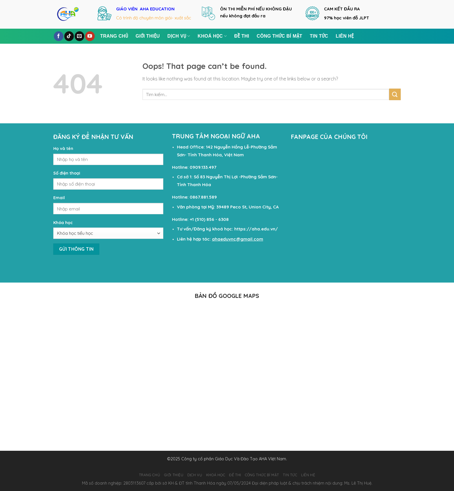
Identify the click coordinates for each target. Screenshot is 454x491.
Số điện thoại (66, 173)
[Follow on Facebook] (58, 36)
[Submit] (395, 94)
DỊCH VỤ (178, 36)
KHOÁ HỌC (212, 36)
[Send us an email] (79, 36)
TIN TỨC (319, 36)
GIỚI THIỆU (148, 36)
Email (59, 197)
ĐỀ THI (241, 36)
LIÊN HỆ (345, 36)
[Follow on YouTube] (90, 36)
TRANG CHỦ (114, 36)
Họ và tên (63, 148)
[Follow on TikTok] (69, 36)
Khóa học (63, 222)
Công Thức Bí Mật (279, 36)
